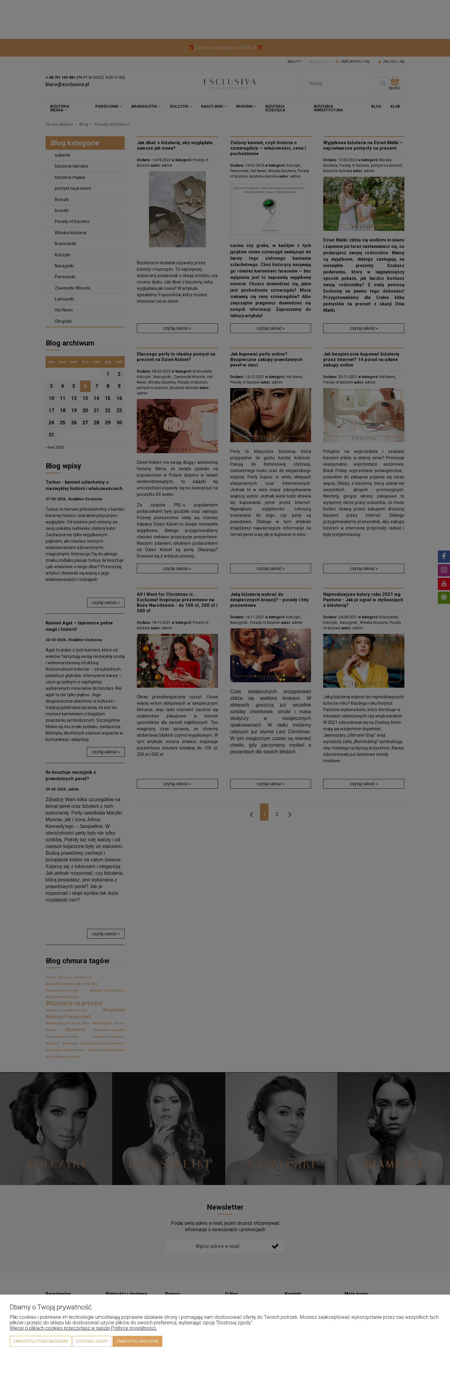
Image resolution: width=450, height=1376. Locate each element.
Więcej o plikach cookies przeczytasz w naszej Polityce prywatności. (83, 1328)
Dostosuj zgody (92, 1341)
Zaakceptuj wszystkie (137, 1341)
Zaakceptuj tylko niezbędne (40, 1341)
